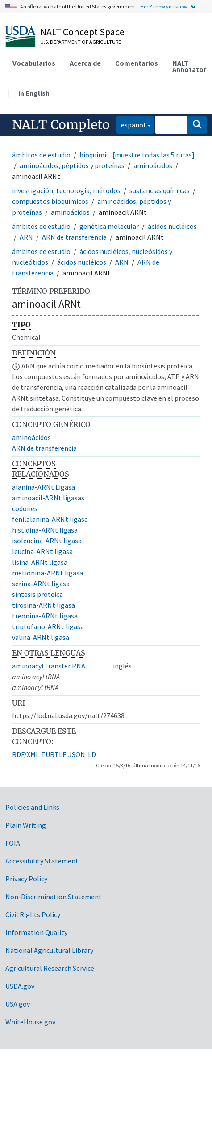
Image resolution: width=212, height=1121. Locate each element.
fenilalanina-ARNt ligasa (50, 519)
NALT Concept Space (82, 31)
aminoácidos (152, 165)
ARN (26, 237)
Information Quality (36, 932)
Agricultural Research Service (49, 968)
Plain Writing (25, 825)
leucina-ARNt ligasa (42, 551)
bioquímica (96, 154)
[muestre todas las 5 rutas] (153, 154)
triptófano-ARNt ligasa (48, 626)
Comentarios (136, 63)
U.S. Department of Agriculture (80, 41)
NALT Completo (61, 125)
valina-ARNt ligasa (40, 637)
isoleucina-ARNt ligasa (47, 540)
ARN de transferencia (74, 237)
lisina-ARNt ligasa (39, 562)
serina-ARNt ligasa (41, 583)
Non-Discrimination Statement (53, 896)
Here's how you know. (164, 6)
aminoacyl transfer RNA (48, 665)
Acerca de (85, 63)
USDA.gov (19, 985)
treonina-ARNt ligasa (45, 615)
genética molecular (109, 226)
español (130, 124)
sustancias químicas (159, 190)
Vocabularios (33, 63)
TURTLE (54, 754)
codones (24, 508)
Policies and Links (32, 807)
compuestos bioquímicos (50, 201)
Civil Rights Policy (32, 914)
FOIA (12, 842)
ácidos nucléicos (172, 226)
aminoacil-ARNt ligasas (48, 497)
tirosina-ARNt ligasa (43, 605)
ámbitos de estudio (41, 154)
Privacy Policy (26, 878)
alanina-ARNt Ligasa (43, 486)
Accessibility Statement (42, 860)
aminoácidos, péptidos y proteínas (72, 165)
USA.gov (17, 1003)
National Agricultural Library (49, 950)
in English (34, 93)
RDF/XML (25, 754)
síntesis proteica (37, 594)
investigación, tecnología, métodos (66, 190)
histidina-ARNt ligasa (45, 529)
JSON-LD (82, 754)
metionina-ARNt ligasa (47, 572)
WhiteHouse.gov (30, 1021)
